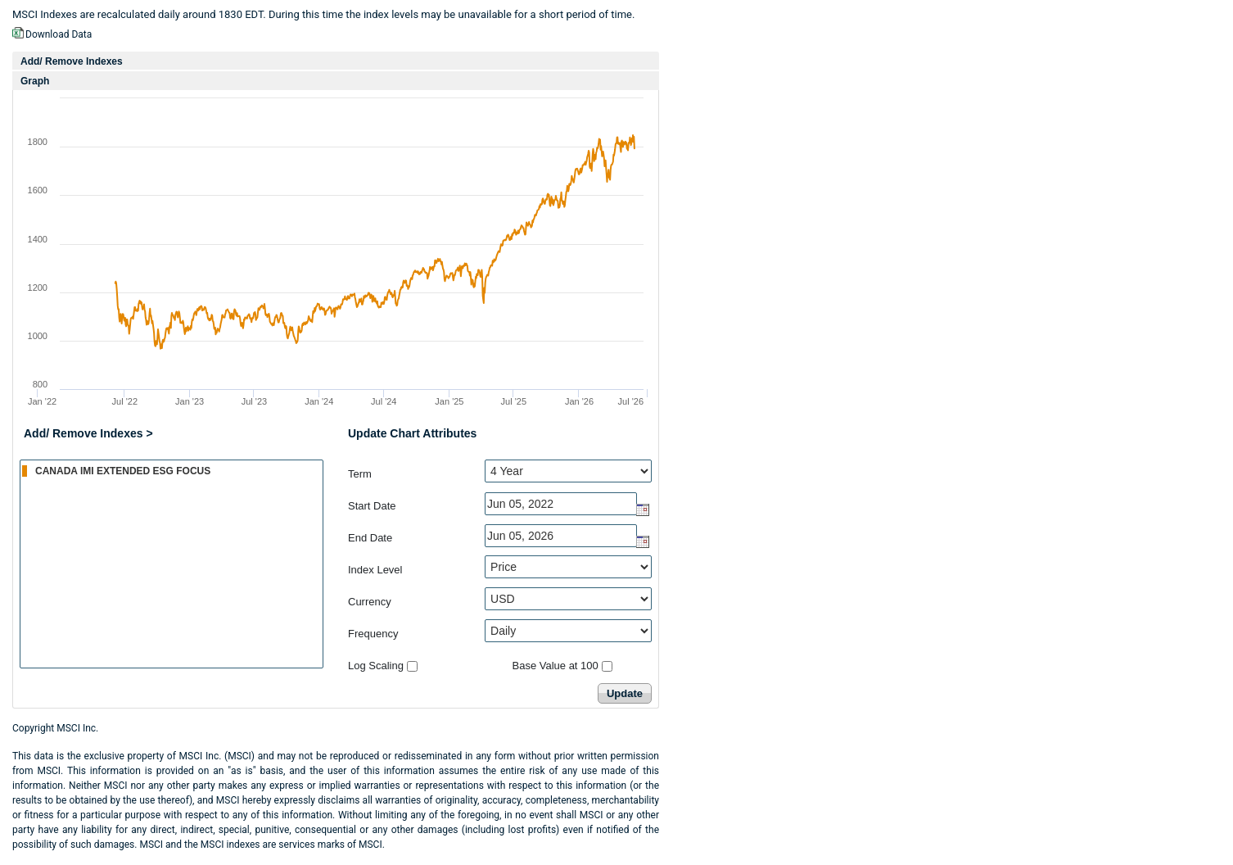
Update (625, 693)
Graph (34, 81)
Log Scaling (376, 665)
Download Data (58, 34)
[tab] (335, 61)
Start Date (372, 506)
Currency (369, 602)
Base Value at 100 (555, 665)
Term (360, 474)
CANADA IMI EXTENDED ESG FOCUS (172, 470)
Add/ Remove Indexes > (88, 433)
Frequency (373, 633)
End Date (370, 538)
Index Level (375, 570)
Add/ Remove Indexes (71, 61)
